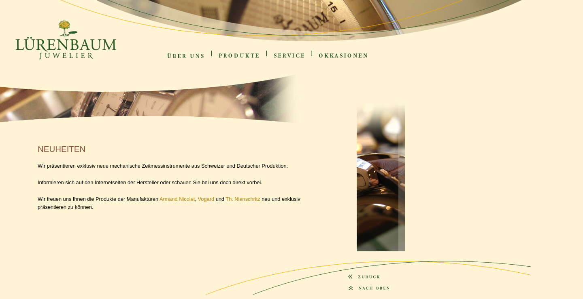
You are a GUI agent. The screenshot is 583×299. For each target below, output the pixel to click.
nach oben (354, 297)
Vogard (206, 199)
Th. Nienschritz (243, 199)
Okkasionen (324, 61)
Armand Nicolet (177, 199)
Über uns (172, 61)
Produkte (222, 61)
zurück (351, 285)
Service (276, 61)
